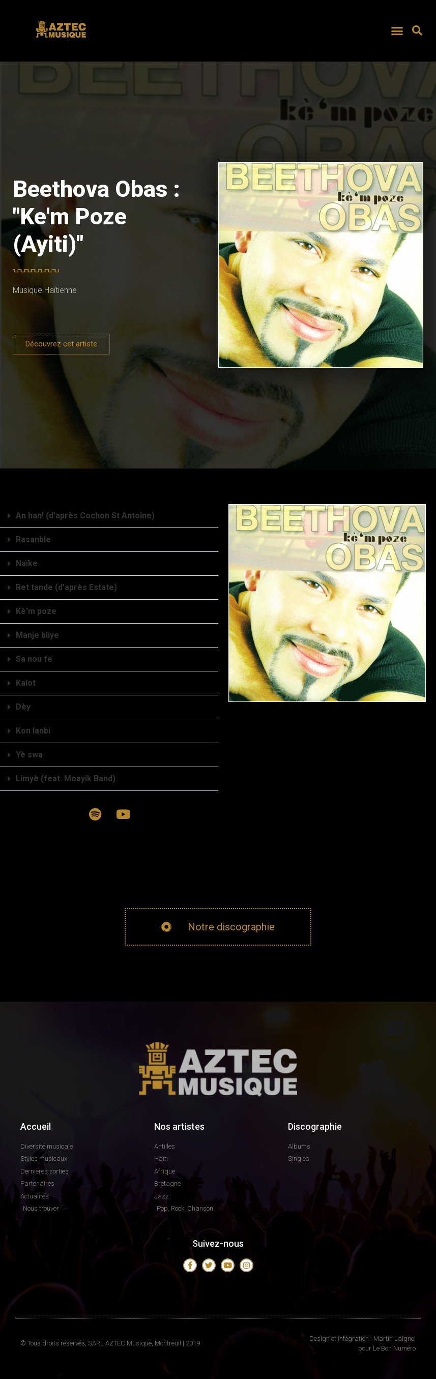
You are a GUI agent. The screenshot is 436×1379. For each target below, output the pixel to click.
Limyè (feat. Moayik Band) (65, 778)
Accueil (35, 1126)
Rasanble (33, 539)
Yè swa (29, 754)
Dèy (23, 707)
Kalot (26, 683)
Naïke (27, 563)
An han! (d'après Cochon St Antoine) (85, 515)
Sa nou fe (34, 659)
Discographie (315, 1126)
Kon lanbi (33, 731)
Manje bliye (37, 635)
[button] (397, 30)
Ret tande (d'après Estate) (66, 587)
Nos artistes (179, 1126)
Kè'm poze (36, 611)
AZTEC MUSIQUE (62, 42)
